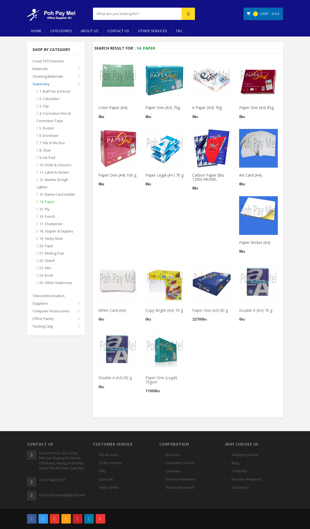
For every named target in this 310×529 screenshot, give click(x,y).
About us (172, 454)
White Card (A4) (112, 312)
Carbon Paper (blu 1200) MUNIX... (208, 177)
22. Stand (47, 260)
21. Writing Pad (51, 253)
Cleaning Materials (47, 76)
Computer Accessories (51, 311)
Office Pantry (43, 318)
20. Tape (46, 246)
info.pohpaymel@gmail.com (62, 494)
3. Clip (44, 106)
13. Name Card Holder (57, 194)
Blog (235, 462)
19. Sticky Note (51, 238)
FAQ (102, 470)
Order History (110, 462)
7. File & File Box (52, 143)
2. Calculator (49, 98)
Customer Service (180, 462)
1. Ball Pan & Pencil (54, 91)
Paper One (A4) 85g (256, 107)
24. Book (46, 275)
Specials (106, 479)
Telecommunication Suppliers (48, 300)
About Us (90, 30)
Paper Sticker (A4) (254, 242)
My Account (108, 454)
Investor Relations (180, 479)
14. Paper (47, 201)
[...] (127, 14)
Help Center (109, 487)
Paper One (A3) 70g (162, 107)
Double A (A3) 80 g (115, 380)
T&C (179, 30)
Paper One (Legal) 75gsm (161, 382)
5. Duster (46, 128)
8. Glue (45, 150)
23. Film (45, 268)
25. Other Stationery (55, 282)
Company (173, 470)
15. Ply (44, 209)
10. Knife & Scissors (55, 165)
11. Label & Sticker (54, 172)
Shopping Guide (244, 454)
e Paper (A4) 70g (207, 107)
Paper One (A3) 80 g (210, 312)
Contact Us (118, 30)
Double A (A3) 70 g (255, 312)
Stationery (41, 84)
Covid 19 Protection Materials (48, 65)
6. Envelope (48, 135)
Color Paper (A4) (113, 107)
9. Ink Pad (47, 157)
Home (36, 30)
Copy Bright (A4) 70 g (164, 312)
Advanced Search (180, 487)
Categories (61, 30)
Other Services (152, 30)
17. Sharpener (51, 224)
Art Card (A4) (250, 175)
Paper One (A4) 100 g (117, 175)
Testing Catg (42, 326)
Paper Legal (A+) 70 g (164, 175)
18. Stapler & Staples (56, 231)
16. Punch (47, 216)
